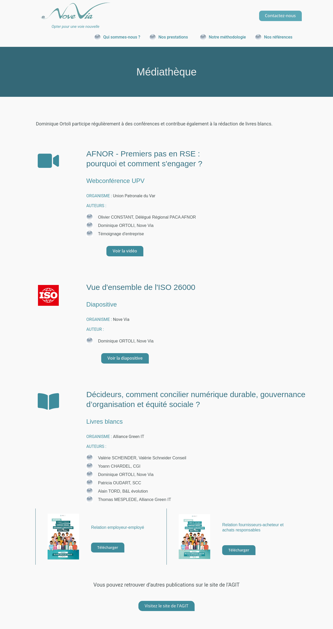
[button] (170, 37)
